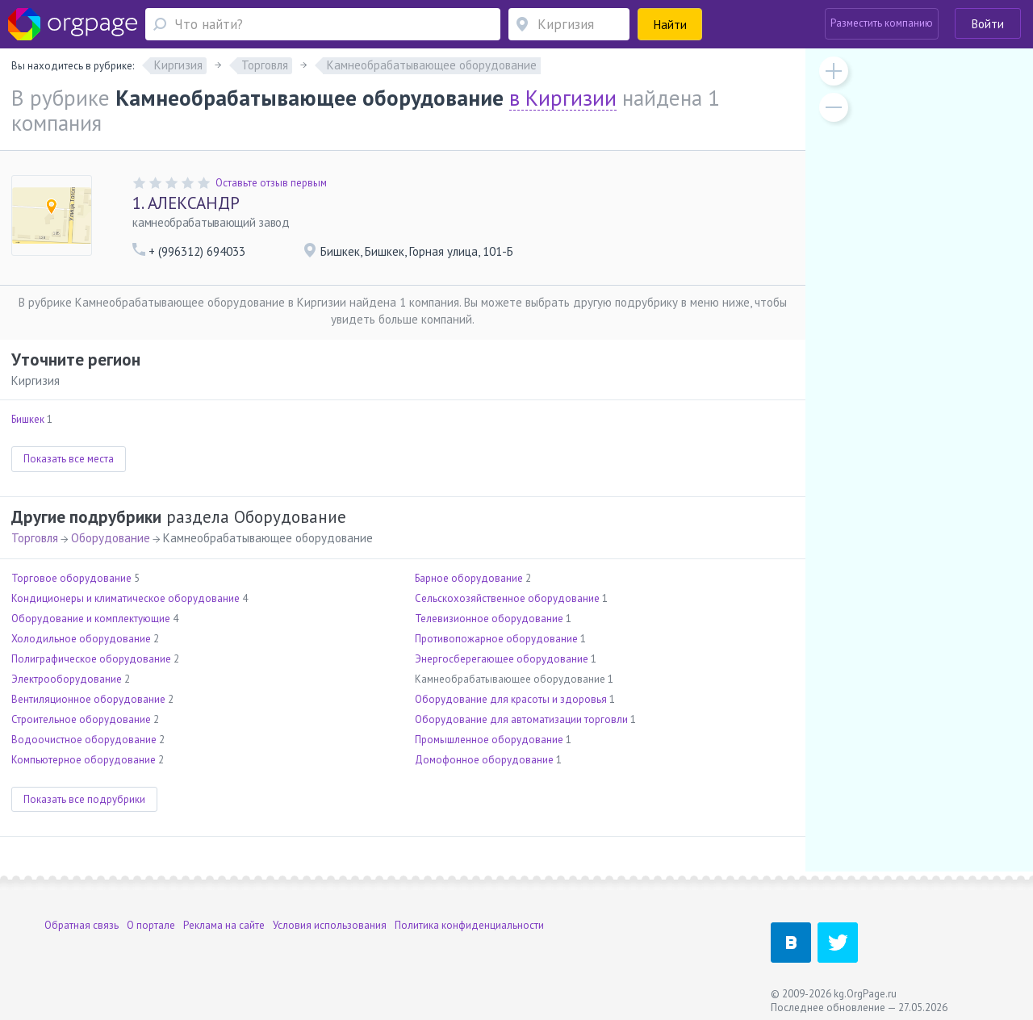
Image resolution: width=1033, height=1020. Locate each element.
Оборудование (110, 538)
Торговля (34, 538)
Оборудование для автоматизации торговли (521, 719)
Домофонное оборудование (484, 760)
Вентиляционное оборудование (88, 699)
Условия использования (330, 925)
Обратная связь (81, 925)
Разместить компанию (881, 23)
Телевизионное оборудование (489, 618)
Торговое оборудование (71, 578)
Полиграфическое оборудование (91, 659)
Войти (988, 23)
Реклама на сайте (224, 925)
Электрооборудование (66, 679)
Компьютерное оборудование (83, 760)
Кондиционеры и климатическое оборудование (125, 598)
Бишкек (27, 419)
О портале (151, 925)
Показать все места (68, 459)
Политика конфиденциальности (469, 925)
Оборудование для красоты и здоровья (511, 699)
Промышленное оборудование (489, 739)
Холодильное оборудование (81, 639)
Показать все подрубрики (84, 799)
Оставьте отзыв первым (271, 183)
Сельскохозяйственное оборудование (507, 598)
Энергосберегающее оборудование (501, 659)
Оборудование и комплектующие (90, 618)
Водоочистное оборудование (84, 739)
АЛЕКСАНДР (186, 203)
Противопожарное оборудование (496, 639)
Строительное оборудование (81, 719)
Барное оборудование (469, 578)
